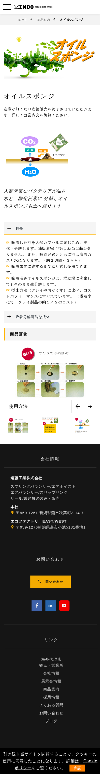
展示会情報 (58, 681)
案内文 (34, 115)
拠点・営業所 (58, 665)
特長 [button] (13, 228)
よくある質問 (58, 705)
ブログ (58, 721)
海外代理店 (58, 659)
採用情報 (58, 697)
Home (21, 19)
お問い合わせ (58, 713)
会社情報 (58, 673)
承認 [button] (77, 768)
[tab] (50, 228)
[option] (50, 378)
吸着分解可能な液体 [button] (27, 317)
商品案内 (43, 19)
